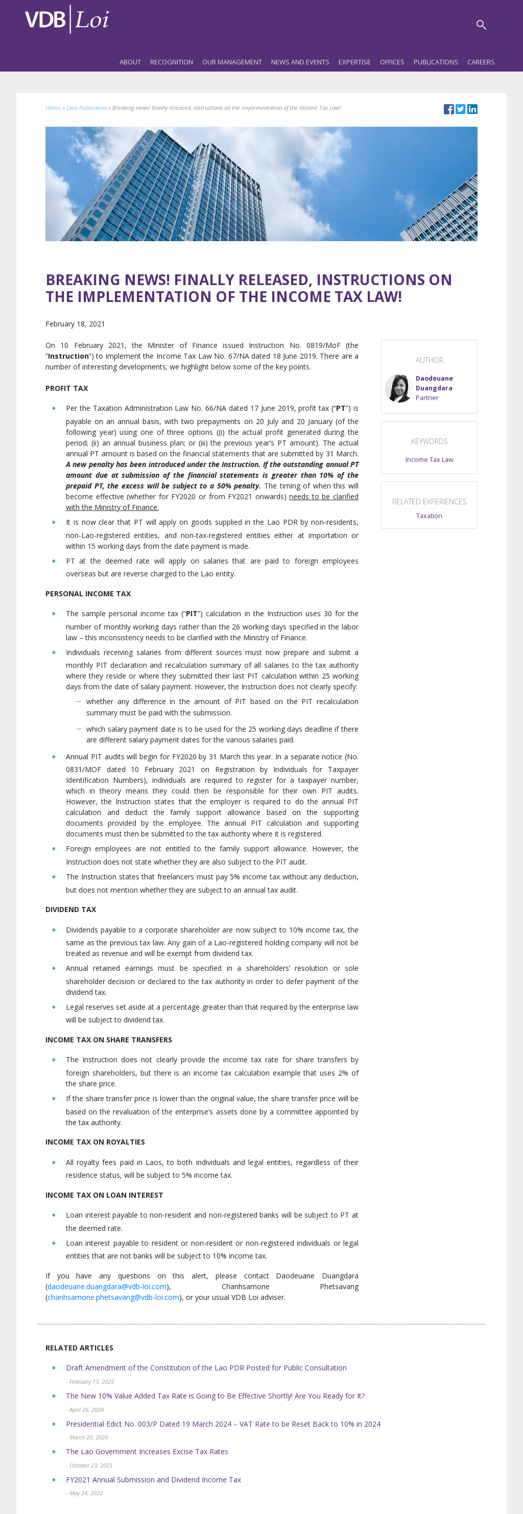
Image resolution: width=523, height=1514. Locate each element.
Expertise (355, 61)
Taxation (429, 515)
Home (53, 107)
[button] (429, 388)
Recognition (171, 61)
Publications (436, 61)
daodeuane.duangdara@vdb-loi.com (107, 1286)
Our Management (232, 61)
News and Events (300, 61)
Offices (392, 61)
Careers (481, 61)
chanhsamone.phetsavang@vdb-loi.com (113, 1297)
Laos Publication (86, 107)
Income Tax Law (430, 459)
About (130, 61)
